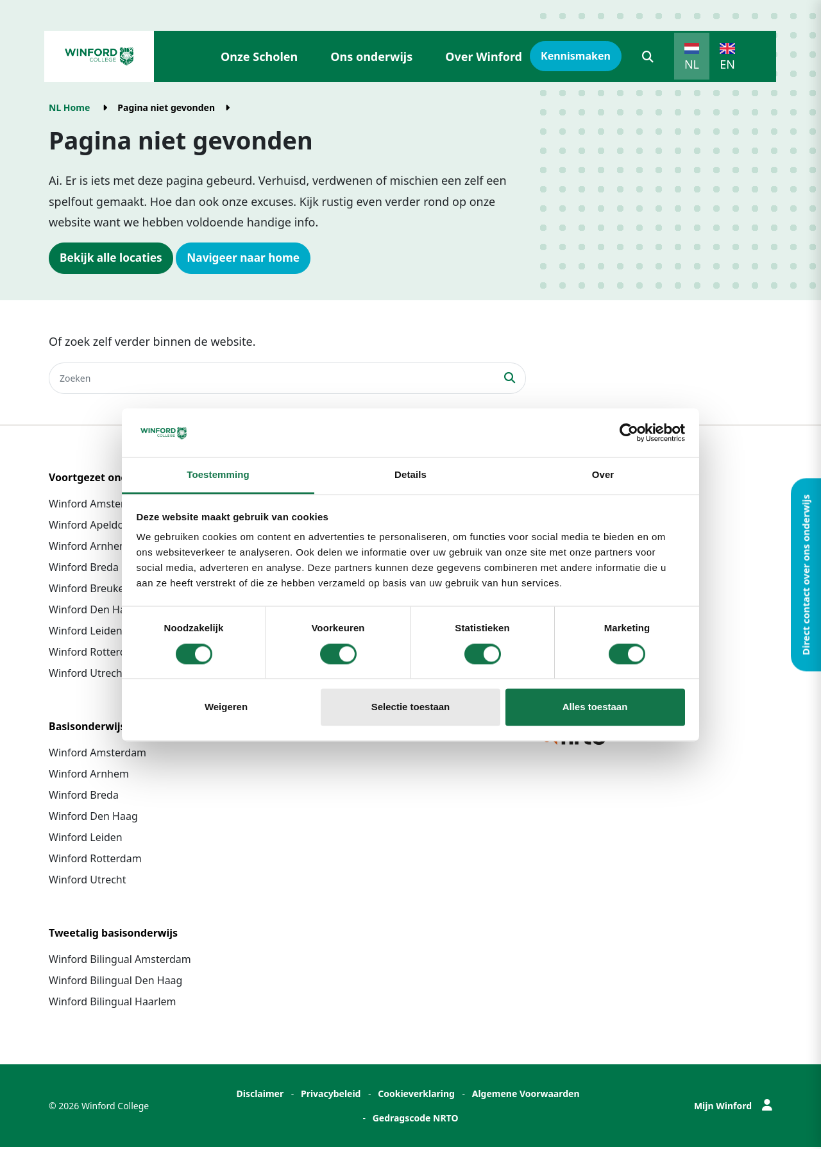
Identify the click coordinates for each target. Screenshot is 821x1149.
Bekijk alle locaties (113, 258)
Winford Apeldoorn (94, 527)
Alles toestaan (595, 707)
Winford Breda (84, 569)
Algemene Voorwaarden (526, 1095)
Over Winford (483, 56)
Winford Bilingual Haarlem (112, 1003)
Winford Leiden (86, 633)
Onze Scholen (259, 56)
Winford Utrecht (87, 675)
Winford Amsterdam (97, 505)
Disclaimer (260, 1095)
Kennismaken (576, 56)
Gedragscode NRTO (416, 1120)
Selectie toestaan (410, 707)
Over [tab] (603, 475)
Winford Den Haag (93, 611)
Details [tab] (410, 475)
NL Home (69, 107)
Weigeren (226, 707)
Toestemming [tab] (218, 475)
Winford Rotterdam (95, 654)
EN (727, 64)
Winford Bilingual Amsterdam (120, 961)
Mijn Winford (733, 1108)
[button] (648, 56)
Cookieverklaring (416, 1095)
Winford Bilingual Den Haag (115, 982)
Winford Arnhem (89, 548)
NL (691, 64)
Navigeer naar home (251, 258)
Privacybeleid (331, 1095)
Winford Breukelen (94, 590)
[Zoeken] (271, 379)
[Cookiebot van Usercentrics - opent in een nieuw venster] (629, 432)
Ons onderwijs (371, 56)
